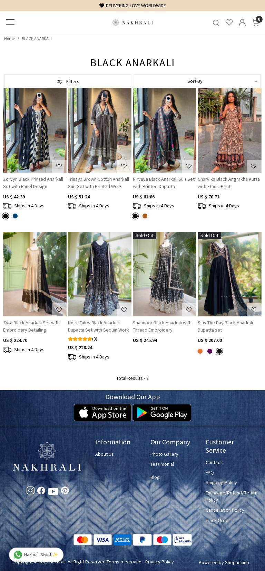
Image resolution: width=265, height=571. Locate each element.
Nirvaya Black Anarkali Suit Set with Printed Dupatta (164, 182)
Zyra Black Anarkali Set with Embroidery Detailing (31, 326)
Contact (214, 462)
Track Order (218, 520)
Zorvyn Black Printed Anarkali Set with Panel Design (33, 182)
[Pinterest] (65, 492)
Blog (155, 477)
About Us (104, 454)
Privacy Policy (159, 562)
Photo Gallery (164, 454)
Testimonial (162, 464)
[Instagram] (30, 492)
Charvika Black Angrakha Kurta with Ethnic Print (229, 182)
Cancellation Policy (225, 510)
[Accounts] (242, 22)
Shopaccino (237, 562)
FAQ (210, 472)
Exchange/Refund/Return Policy (229, 496)
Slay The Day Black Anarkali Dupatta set (225, 326)
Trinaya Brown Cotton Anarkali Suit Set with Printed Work (98, 182)
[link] (216, 23)
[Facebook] (41, 492)
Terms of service (124, 562)
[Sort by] (197, 81)
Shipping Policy (221, 482)
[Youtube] (53, 492)
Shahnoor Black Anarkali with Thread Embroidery (162, 326)
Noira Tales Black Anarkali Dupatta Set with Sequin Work (98, 326)
